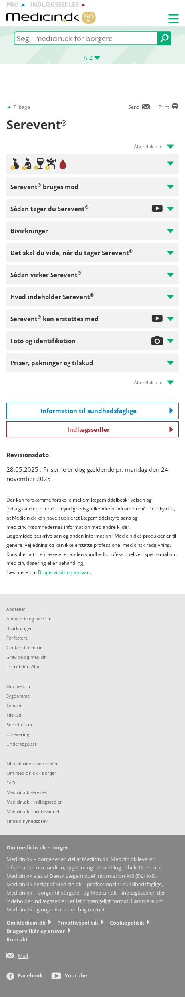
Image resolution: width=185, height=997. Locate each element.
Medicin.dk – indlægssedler (122, 892)
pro (12, 4)
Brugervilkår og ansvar (63, 572)
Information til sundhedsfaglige (106, 411)
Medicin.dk (19, 909)
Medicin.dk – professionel (86, 884)
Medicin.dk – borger (30, 892)
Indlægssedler (120, 429)
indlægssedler (54, 4)
